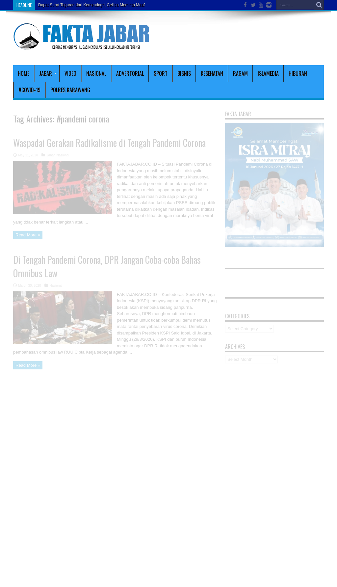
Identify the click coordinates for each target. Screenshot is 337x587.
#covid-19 (29, 90)
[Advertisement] (247, 37)
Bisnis (184, 73)
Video (70, 73)
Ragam (240, 73)
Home (23, 73)
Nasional (96, 73)
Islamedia (268, 73)
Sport (161, 73)
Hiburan (298, 73)
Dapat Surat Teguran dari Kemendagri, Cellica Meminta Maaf (91, 5)
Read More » (27, 234)
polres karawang (70, 90)
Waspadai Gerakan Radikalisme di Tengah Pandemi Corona (109, 142)
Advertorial (130, 73)
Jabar (48, 73)
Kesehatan (212, 73)
